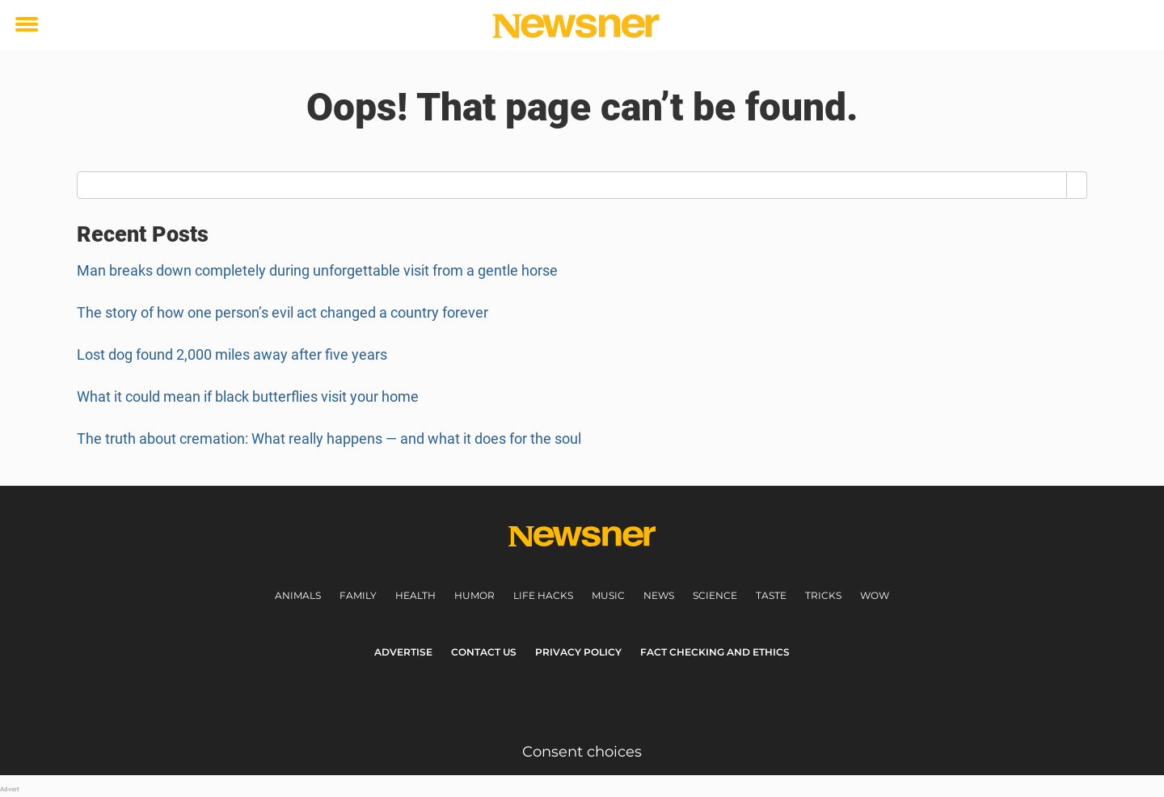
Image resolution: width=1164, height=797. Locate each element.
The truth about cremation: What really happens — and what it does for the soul (329, 438)
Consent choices (582, 752)
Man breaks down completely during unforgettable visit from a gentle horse (317, 270)
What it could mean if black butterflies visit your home (248, 396)
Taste (771, 595)
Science (715, 595)
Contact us (484, 652)
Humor (474, 595)
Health (415, 595)
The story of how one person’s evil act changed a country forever (282, 312)
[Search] (1077, 185)
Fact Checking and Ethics (715, 652)
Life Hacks (543, 595)
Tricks (823, 595)
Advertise (403, 652)
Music (608, 595)
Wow (874, 595)
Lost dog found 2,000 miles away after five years (232, 354)
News (658, 595)
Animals (298, 595)
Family (358, 595)
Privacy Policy (578, 652)
